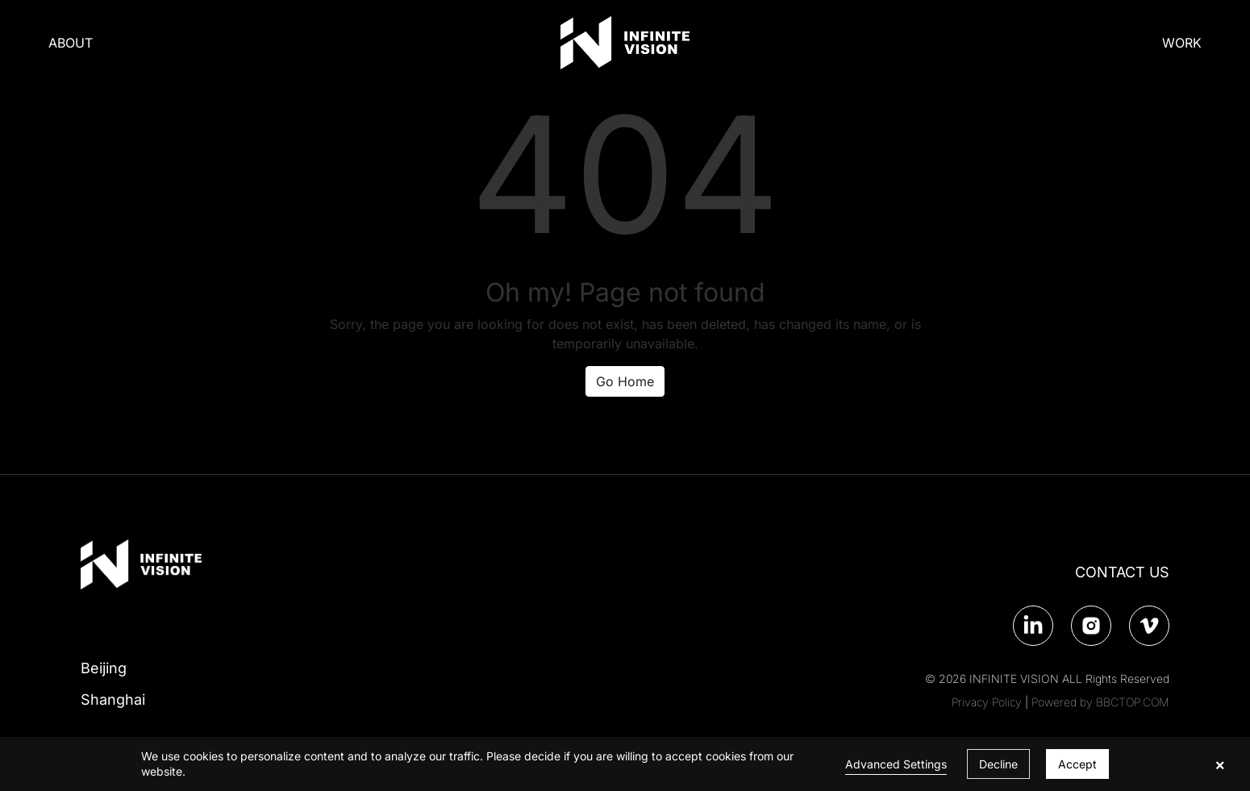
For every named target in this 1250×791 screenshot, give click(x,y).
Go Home (625, 381)
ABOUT (70, 43)
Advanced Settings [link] (896, 764)
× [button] (1220, 764)
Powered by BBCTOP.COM (1100, 702)
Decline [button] (998, 764)
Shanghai (113, 699)
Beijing (104, 668)
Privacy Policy (987, 702)
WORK (1182, 43)
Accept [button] (1077, 764)
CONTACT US (1122, 572)
